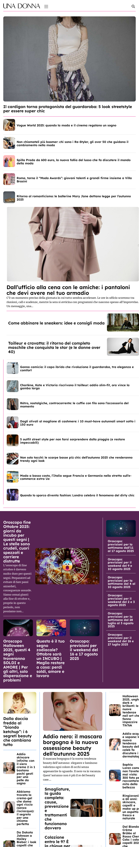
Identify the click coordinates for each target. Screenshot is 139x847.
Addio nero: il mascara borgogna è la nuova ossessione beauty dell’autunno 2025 (72, 745)
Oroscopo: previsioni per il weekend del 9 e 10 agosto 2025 (120, 564)
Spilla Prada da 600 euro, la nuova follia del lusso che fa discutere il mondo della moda (73, 161)
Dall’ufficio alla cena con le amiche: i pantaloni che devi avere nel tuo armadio (68, 290)
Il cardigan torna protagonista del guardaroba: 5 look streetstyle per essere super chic (67, 108)
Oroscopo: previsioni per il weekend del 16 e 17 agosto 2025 (84, 650)
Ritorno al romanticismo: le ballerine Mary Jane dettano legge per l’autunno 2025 (74, 197)
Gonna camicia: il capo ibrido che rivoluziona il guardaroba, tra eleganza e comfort (77, 368)
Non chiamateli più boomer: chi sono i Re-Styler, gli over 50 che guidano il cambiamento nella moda (72, 143)
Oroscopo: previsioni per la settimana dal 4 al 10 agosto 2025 (121, 582)
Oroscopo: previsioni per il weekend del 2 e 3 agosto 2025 (121, 600)
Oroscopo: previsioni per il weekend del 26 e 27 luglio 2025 (121, 639)
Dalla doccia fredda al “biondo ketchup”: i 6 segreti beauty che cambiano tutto (17, 731)
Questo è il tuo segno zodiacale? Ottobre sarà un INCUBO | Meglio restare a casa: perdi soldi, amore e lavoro (50, 658)
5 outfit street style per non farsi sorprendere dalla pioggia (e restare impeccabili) (72, 440)
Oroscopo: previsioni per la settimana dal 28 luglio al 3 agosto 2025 (120, 619)
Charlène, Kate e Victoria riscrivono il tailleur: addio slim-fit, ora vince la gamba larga (75, 386)
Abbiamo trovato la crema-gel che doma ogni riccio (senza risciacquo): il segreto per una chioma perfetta (25, 808)
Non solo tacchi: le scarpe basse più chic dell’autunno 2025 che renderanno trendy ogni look (76, 459)
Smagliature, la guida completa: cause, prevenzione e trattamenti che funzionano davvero (57, 808)
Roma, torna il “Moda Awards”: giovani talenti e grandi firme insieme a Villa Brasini (74, 179)
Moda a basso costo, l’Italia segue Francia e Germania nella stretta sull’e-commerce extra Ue (75, 477)
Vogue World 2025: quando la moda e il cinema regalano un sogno (66, 125)
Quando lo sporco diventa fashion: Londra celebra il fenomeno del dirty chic (77, 495)
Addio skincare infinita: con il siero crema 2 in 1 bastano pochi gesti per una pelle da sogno (26, 768)
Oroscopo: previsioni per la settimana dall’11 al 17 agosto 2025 (121, 546)
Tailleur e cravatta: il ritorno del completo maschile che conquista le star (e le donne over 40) (54, 347)
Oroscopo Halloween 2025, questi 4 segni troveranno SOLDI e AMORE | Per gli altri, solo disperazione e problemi (17, 660)
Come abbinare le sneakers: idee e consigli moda (56, 323)
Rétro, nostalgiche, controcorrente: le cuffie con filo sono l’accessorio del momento (74, 404)
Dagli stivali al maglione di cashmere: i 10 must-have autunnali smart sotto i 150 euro (77, 422)
